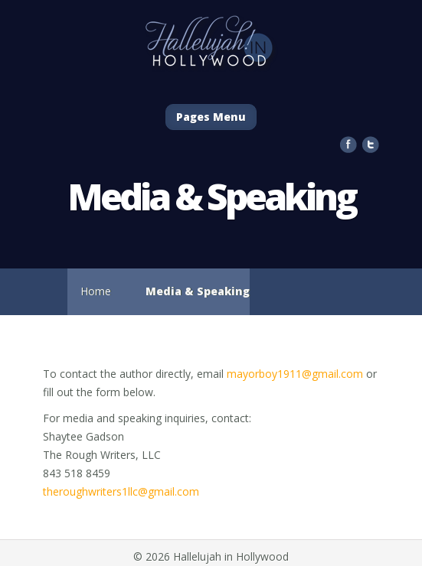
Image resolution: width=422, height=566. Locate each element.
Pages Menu (211, 116)
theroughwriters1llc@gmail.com (121, 491)
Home (95, 291)
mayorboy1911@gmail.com (295, 373)
